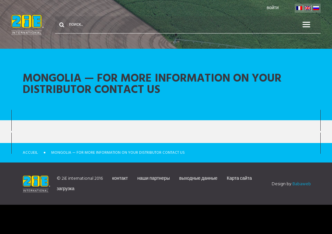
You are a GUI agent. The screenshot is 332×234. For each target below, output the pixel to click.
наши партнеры (153, 178)
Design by (291, 184)
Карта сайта (239, 178)
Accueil (30, 153)
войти (273, 8)
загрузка (66, 189)
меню (310, 24)
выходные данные (198, 178)
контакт (120, 178)
